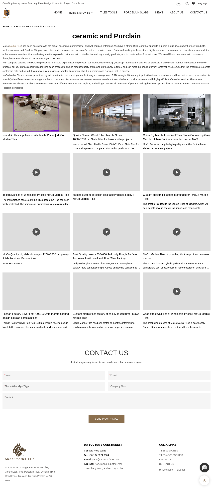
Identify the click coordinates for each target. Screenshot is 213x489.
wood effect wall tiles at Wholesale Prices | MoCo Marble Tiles (176, 315)
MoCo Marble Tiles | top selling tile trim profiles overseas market (176, 256)
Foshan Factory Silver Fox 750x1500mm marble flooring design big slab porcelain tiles (35, 315)
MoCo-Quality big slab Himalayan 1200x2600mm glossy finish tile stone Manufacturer (35, 256)
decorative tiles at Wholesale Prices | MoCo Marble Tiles (35, 194)
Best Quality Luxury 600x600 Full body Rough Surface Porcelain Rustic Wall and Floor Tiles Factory (105, 256)
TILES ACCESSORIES (171, 455)
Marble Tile (15, 46)
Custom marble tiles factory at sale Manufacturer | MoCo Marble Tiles (106, 315)
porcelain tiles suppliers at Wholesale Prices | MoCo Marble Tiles (33, 137)
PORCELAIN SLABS (136, 12)
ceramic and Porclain (44, 26)
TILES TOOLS (108, 12)
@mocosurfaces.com (108, 459)
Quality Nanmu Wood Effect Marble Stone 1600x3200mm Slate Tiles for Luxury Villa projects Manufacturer (102, 137)
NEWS (159, 12)
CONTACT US (198, 12)
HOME (58, 12)
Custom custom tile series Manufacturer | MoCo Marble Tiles (175, 196)
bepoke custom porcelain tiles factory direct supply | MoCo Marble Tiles (103, 196)
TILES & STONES (79, 12)
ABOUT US (177, 12)
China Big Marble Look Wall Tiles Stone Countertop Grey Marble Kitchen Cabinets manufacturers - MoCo (176, 137)
